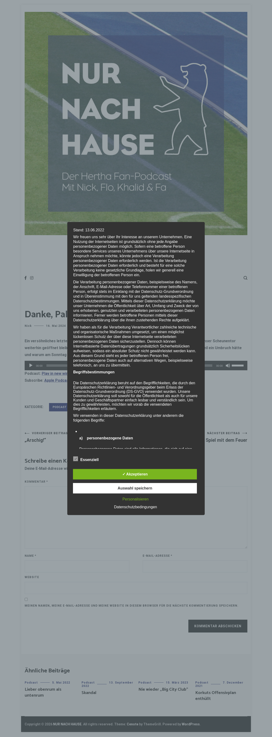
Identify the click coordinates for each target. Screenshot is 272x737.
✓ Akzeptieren (135, 474)
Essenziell (86, 459)
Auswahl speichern (135, 488)
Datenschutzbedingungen (135, 507)
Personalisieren (135, 499)
